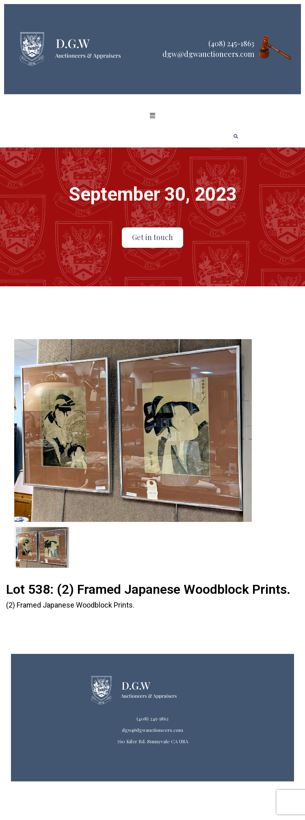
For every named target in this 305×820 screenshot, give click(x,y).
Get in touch (152, 237)
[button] (152, 115)
